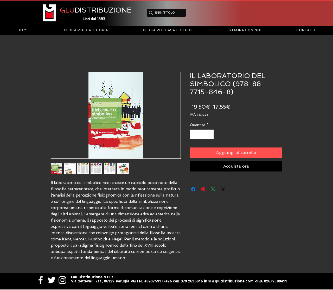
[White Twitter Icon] (51, 280)
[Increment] (210, 134)
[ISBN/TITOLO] (165, 13)
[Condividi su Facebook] (193, 189)
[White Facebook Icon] (40, 280)
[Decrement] (194, 134)
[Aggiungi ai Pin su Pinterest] (203, 189)
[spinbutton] (202, 134)
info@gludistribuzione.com (228, 281)
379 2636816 (192, 281)
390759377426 (159, 281)
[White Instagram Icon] (62, 280)
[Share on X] (223, 189)
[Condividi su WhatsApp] (213, 189)
